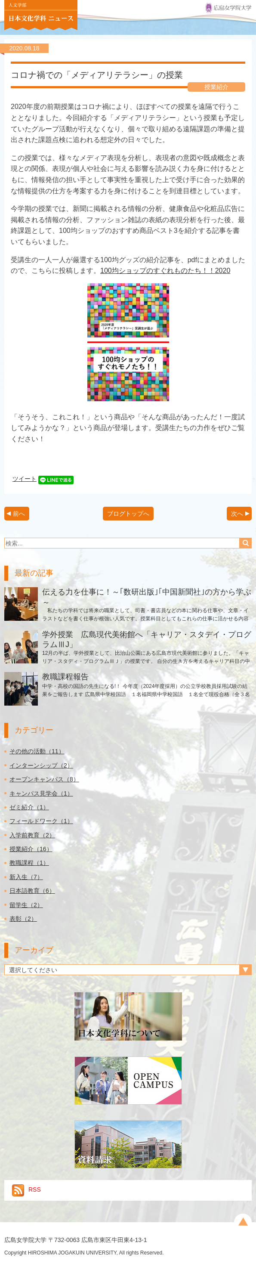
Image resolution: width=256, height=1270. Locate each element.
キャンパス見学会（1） (41, 793)
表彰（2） (23, 918)
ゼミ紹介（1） (29, 807)
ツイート (24, 478)
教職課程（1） (29, 862)
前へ (19, 513)
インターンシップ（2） (41, 765)
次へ (237, 513)
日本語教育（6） (32, 890)
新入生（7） (26, 877)
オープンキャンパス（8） (44, 779)
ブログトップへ (128, 513)
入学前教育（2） (32, 835)
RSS (26, 1189)
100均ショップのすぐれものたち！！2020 (165, 270)
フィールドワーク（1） (41, 821)
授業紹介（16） (30, 849)
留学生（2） (26, 904)
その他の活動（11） (37, 751)
